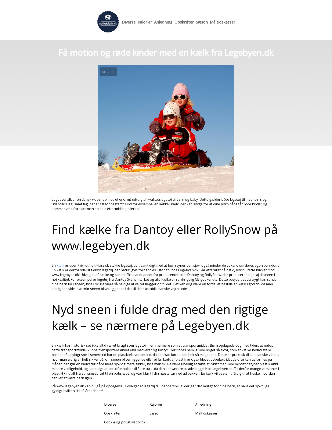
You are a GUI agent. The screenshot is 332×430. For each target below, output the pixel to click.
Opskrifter (184, 22)
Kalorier (145, 22)
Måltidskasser (222, 22)
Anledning (163, 22)
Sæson (202, 22)
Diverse (129, 22)
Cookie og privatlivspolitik (124, 422)
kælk (60, 265)
